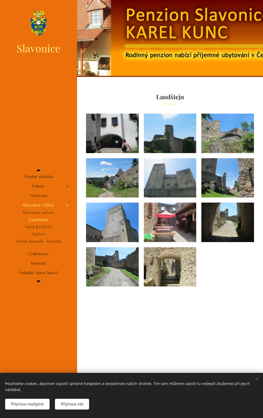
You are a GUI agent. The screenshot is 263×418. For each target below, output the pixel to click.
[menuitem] (39, 177)
